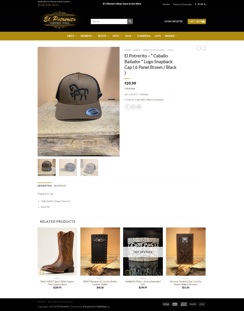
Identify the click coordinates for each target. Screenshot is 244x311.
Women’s (87, 36)
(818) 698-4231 (48, 5)
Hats (117, 36)
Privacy (42, 302)
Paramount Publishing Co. (96, 306)
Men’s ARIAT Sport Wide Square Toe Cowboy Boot (57, 283)
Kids (129, 36)
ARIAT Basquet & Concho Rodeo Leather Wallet (100, 283)
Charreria (143, 36)
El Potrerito (63, 306)
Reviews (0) (60, 185)
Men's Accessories (154, 50)
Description (45, 185)
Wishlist (166, 4)
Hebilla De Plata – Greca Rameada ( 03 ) (143, 283)
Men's (137, 50)
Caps (158, 36)
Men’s (71, 36)
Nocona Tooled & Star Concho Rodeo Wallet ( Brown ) (185, 283)
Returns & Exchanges (182, 4)
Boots (103, 36)
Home (127, 50)
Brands (171, 36)
